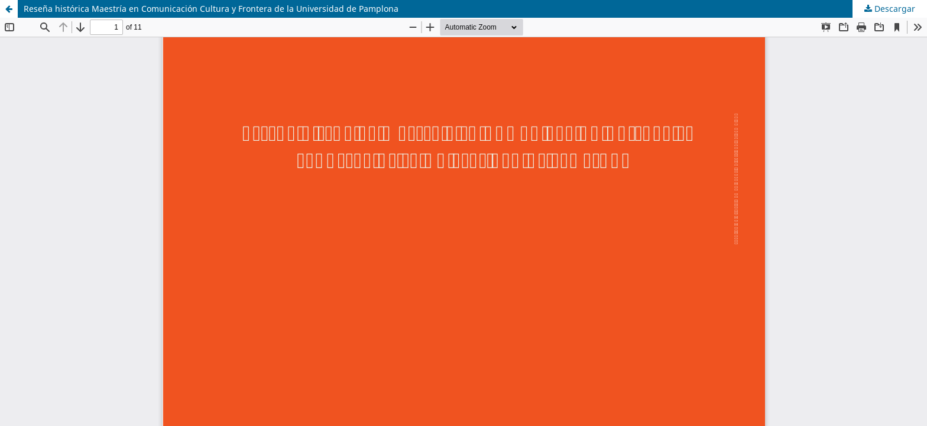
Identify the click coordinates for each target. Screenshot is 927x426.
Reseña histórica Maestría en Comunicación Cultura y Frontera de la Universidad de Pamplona (211, 8)
